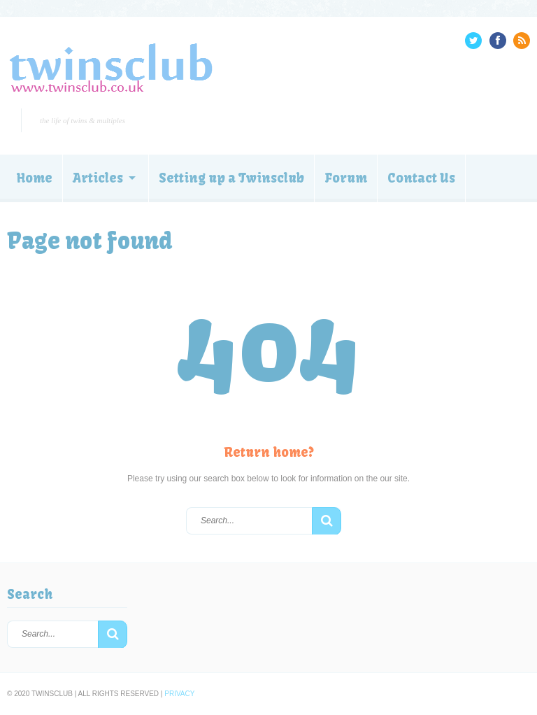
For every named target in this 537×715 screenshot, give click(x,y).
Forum (345, 178)
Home (34, 178)
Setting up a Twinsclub (231, 178)
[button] (326, 521)
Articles (98, 178)
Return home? (269, 452)
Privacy (179, 694)
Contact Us (421, 178)
